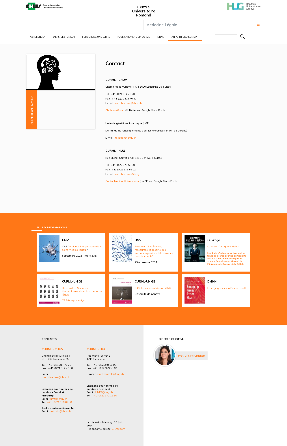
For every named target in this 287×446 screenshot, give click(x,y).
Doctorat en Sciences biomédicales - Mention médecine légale (82, 291)
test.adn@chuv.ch (125, 137)
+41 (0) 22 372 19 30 (104, 395)
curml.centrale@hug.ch (128, 174)
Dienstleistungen (64, 36)
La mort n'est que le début (223, 246)
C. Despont (118, 428)
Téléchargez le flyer (73, 300)
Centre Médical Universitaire (122, 181)
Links (160, 36)
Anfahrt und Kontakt (185, 36)
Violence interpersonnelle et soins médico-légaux (82, 248)
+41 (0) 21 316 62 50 (59, 402)
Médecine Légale (161, 24)
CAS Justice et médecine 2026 (153, 288)
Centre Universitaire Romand (143, 11)
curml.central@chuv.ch (128, 103)
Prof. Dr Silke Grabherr (191, 355)
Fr (258, 25)
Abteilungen (37, 36)
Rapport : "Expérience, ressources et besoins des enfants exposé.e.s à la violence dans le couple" (154, 251)
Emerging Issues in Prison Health (227, 288)
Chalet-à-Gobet (114, 110)
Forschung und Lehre (96, 36)
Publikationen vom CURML (134, 36)
